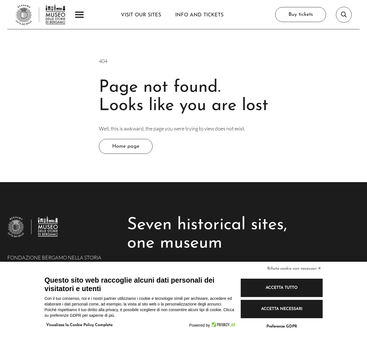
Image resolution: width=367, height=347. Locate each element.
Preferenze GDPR (281, 326)
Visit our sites (141, 15)
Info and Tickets (199, 15)
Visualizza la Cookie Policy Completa (79, 325)
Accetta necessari (281, 309)
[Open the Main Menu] (79, 15)
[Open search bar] (344, 15)
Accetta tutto (281, 288)
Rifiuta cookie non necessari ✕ (294, 269)
